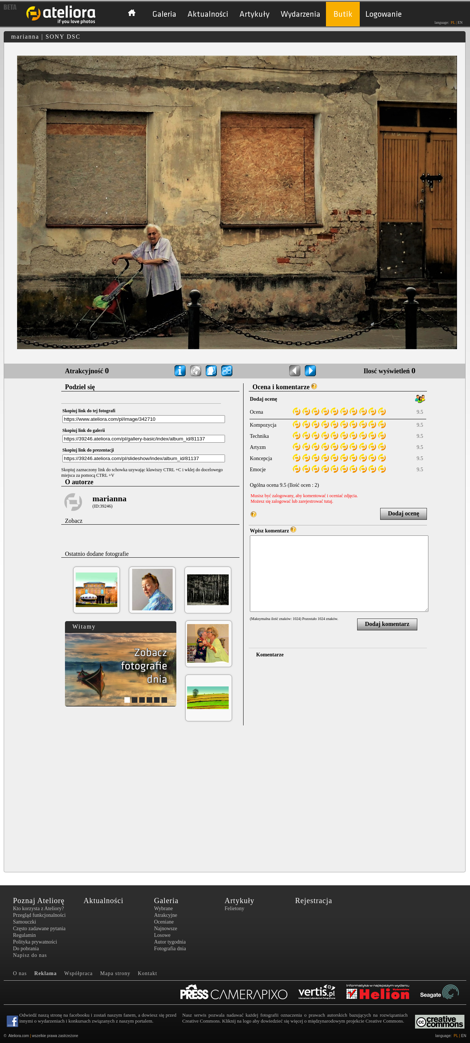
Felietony (234, 908)
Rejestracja (313, 900)
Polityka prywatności (35, 942)
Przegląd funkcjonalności (39, 915)
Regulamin (24, 935)
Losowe (162, 935)
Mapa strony (115, 973)
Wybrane (163, 908)
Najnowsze (165, 928)
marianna (109, 498)
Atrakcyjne (165, 915)
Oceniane (164, 922)
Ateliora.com (18, 1036)
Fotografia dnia (170, 948)
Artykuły (254, 14)
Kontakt (147, 973)
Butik (342, 14)
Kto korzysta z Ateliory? (38, 908)
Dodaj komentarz (387, 624)
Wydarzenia (300, 14)
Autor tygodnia (170, 942)
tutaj (328, 501)
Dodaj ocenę (403, 513)
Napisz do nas (30, 955)
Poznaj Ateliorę (39, 900)
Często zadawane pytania (39, 928)
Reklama (45, 973)
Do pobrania (26, 948)
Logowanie (383, 14)
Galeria (164, 14)
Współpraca (78, 973)
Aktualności (207, 14)
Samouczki (24, 922)
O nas (20, 973)
